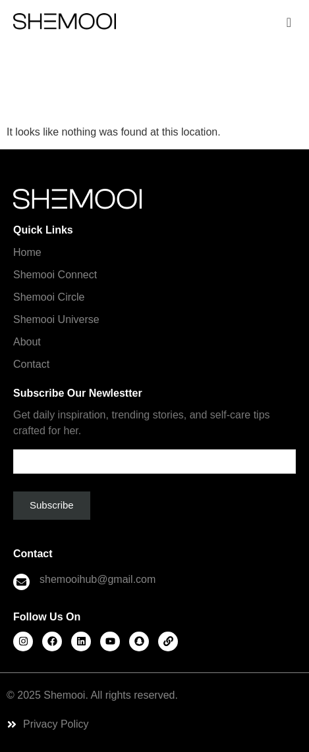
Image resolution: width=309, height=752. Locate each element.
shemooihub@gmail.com (97, 579)
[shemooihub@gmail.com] (21, 582)
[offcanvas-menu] (289, 22)
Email (154, 456)
